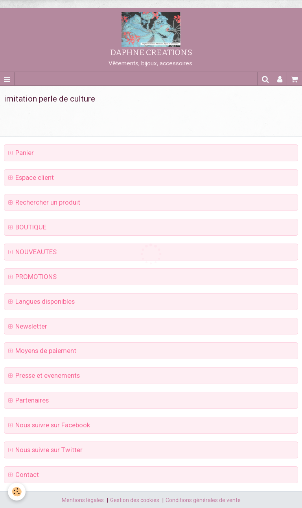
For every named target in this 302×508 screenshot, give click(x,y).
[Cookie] (17, 492)
